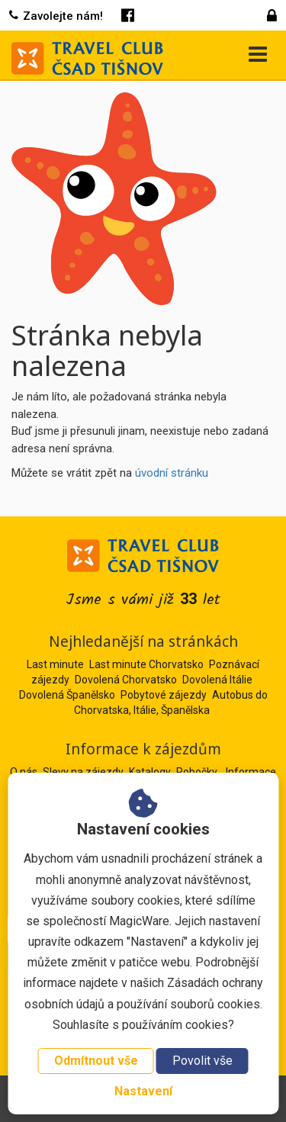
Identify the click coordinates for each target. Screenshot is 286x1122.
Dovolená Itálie (217, 680)
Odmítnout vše (96, 1060)
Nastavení (143, 1091)
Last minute (55, 664)
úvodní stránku (171, 473)
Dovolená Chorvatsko (126, 680)
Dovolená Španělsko (67, 695)
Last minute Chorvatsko (146, 664)
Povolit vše (202, 1060)
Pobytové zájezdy (164, 695)
